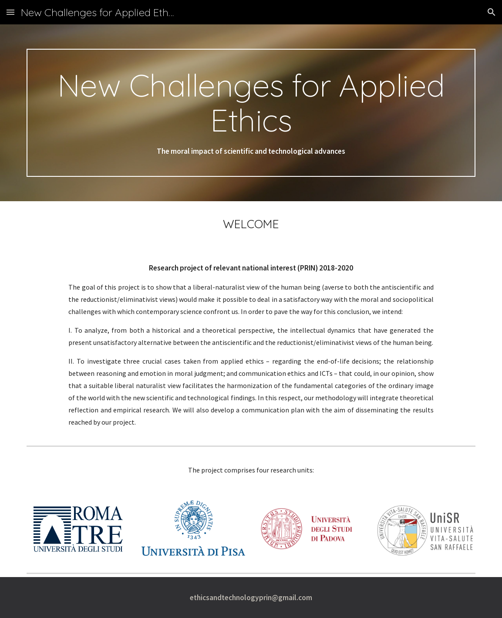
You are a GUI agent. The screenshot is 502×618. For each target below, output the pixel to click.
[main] (251, 113)
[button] (10, 12)
